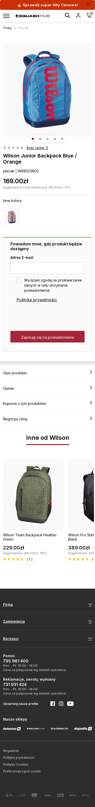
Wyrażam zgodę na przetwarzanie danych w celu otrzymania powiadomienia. (53, 285)
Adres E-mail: (22, 257)
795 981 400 (15, 660)
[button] (33, 139)
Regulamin (11, 751)
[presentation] (48, 317)
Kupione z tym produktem (47, 403)
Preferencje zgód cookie (22, 771)
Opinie (47, 388)
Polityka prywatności (36, 299)
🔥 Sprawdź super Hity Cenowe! (47, 5)
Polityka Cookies (15, 764)
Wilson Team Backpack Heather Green (30, 537)
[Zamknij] (89, 4)
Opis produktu (47, 373)
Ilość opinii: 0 (37, 148)
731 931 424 (15, 684)
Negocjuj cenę (47, 419)
